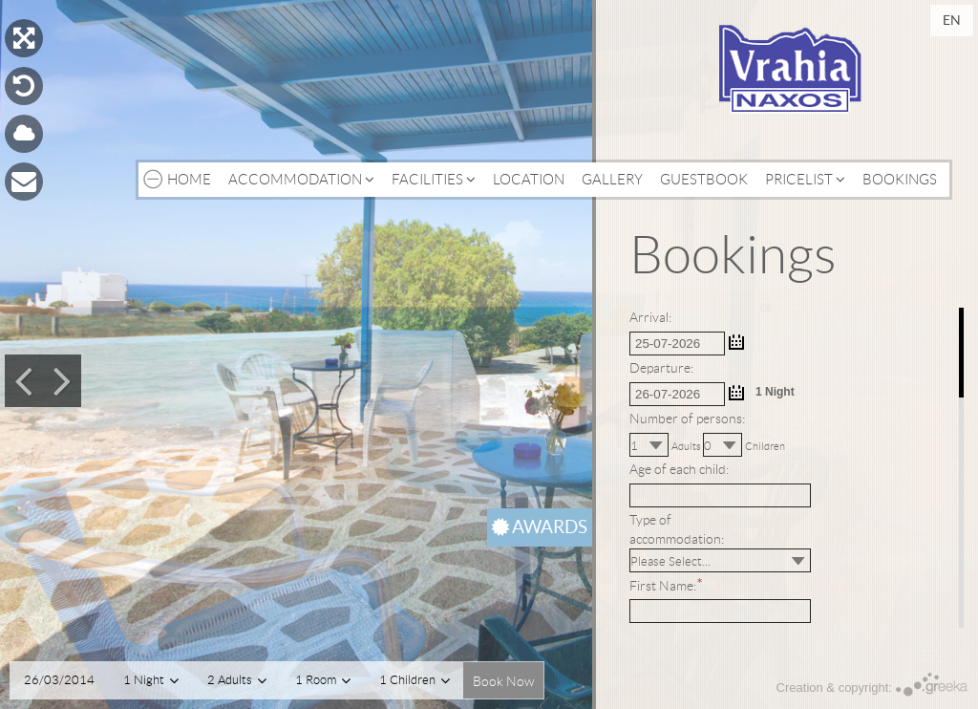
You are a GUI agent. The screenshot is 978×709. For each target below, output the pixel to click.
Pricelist (805, 179)
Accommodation (301, 179)
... (736, 342)
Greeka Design (932, 685)
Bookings (899, 179)
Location (528, 179)
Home (189, 179)
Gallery (612, 179)
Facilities (434, 179)
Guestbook (704, 179)
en (952, 20)
